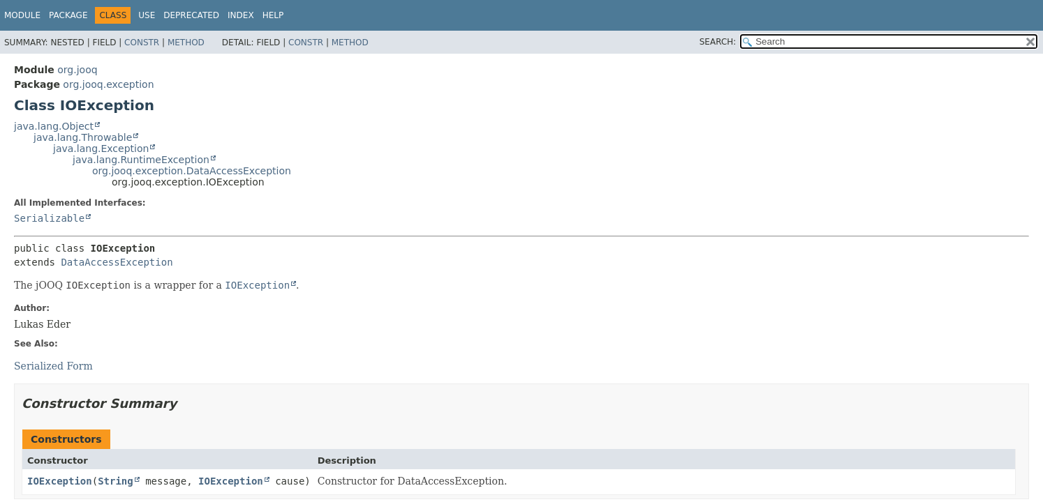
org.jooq (77, 69)
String (115, 481)
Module (22, 15)
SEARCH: (718, 42)
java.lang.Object (54, 126)
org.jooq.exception (108, 84)
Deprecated (191, 15)
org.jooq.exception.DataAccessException (191, 170)
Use (146, 15)
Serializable (49, 218)
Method (186, 42)
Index (241, 15)
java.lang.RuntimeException (141, 159)
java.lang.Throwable (83, 137)
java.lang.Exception (101, 148)
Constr (141, 42)
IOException (59, 481)
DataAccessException (116, 262)
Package (68, 15)
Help (273, 15)
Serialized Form (53, 366)
